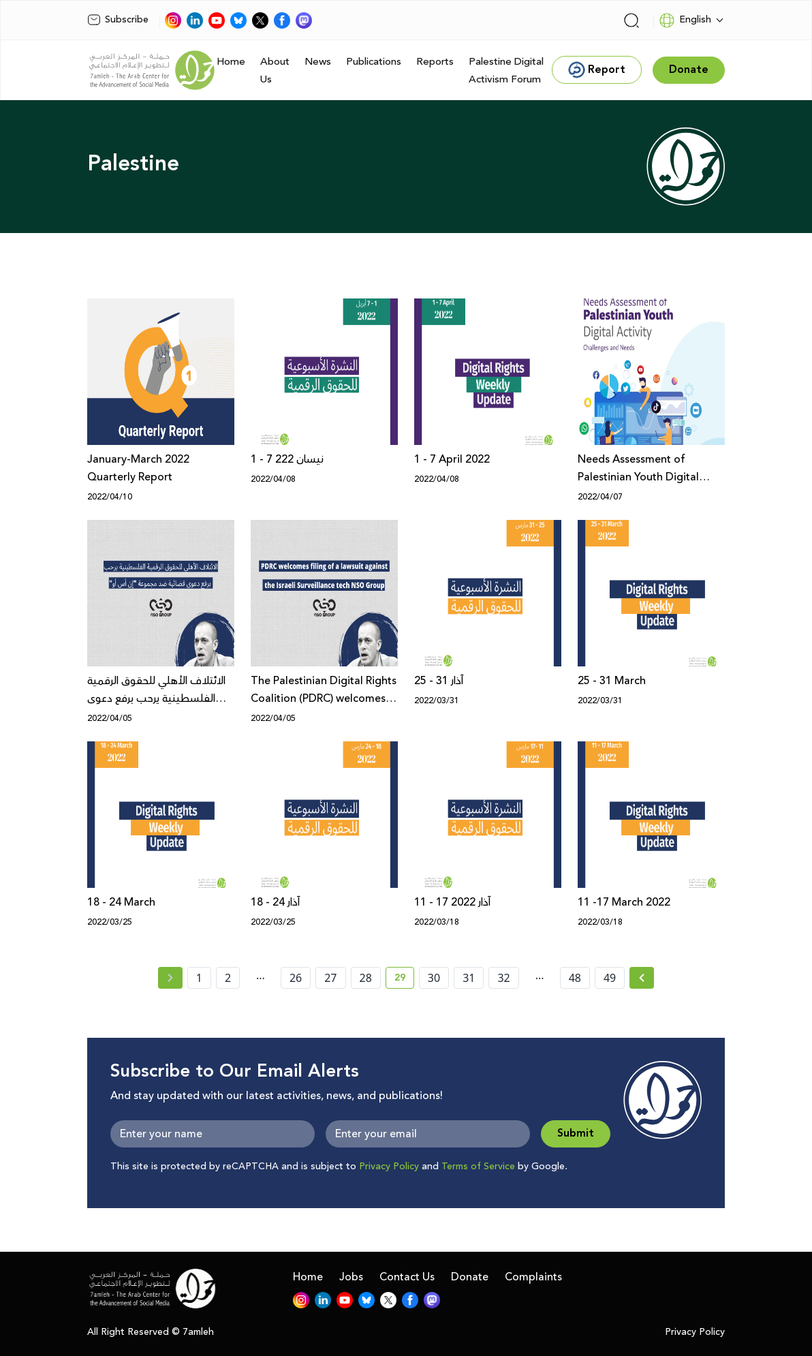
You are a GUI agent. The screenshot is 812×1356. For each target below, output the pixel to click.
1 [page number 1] (199, 977)
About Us (275, 70)
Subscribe (118, 19)
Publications (373, 62)
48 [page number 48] (575, 977)
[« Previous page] (170, 978)
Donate (469, 1277)
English (685, 20)
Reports (435, 62)
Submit (575, 1133)
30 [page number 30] (434, 977)
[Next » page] (641, 978)
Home (231, 62)
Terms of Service (478, 1166)
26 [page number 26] (296, 977)
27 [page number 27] (330, 977)
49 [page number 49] (610, 977)
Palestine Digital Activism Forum (506, 70)
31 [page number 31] (469, 977)
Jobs (351, 1277)
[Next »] (642, 978)
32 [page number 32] (503, 977)
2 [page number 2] (228, 977)
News (317, 62)
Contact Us (407, 1277)
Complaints (533, 1277)
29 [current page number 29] (404, 979)
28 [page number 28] (366, 977)
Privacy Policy (389, 1166)
